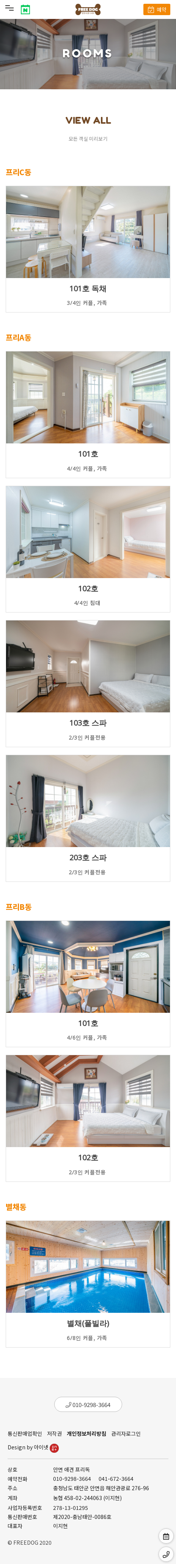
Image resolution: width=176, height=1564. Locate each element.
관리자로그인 (126, 1433)
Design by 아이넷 (33, 1447)
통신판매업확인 (25, 1433)
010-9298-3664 (88, 1405)
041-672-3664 (116, 1478)
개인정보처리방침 (86, 1433)
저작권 (54, 1433)
